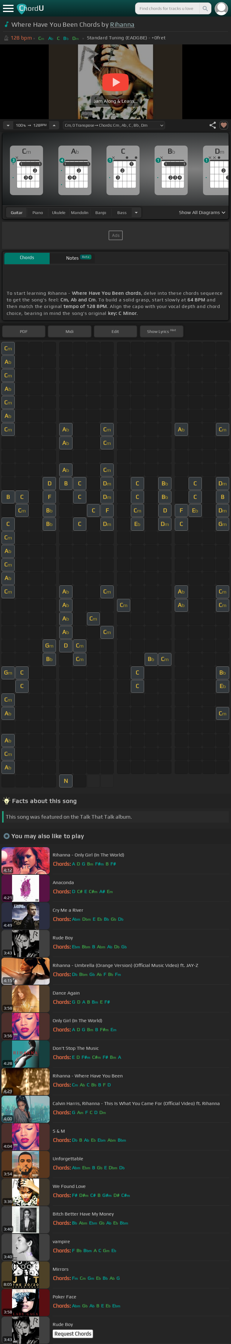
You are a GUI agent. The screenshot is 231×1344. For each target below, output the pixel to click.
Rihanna (122, 24)
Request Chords (72, 1334)
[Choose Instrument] (136, 212)
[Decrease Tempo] (8, 125)
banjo (100, 212)
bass (122, 212)
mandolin (79, 212)
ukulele (58, 212)
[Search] (204, 8)
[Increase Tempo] (54, 125)
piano (37, 212)
